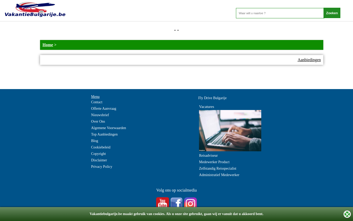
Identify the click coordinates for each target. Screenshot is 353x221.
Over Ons (98, 121)
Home (48, 45)
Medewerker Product (214, 162)
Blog (94, 141)
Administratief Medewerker (219, 175)
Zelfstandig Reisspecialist (217, 168)
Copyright (98, 154)
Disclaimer (99, 160)
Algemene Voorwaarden (108, 128)
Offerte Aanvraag (103, 108)
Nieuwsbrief (100, 115)
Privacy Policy (101, 167)
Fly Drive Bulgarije (212, 98)
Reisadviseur (208, 155)
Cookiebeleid (101, 147)
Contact (97, 102)
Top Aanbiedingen (104, 134)
